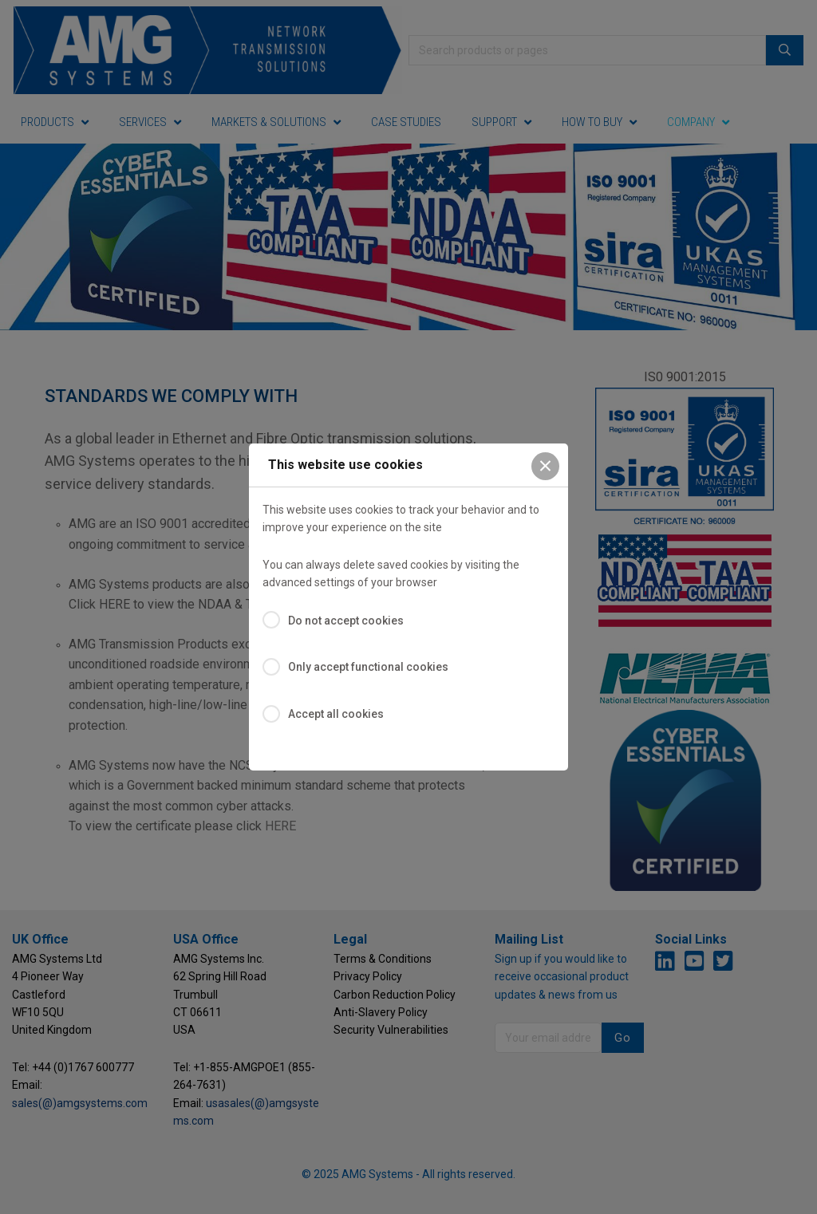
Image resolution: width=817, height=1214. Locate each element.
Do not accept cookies (346, 620)
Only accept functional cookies (368, 666)
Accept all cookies (336, 714)
